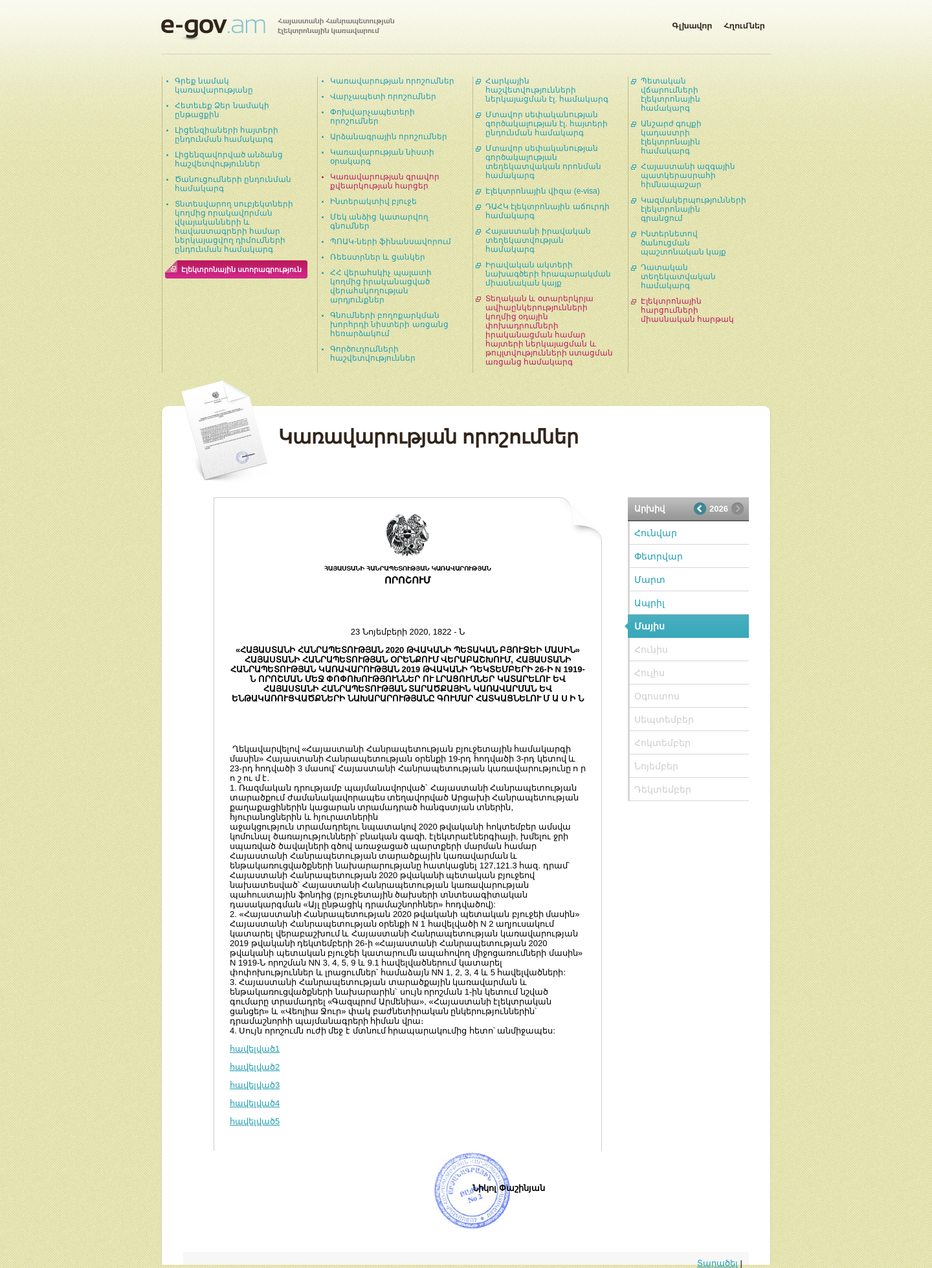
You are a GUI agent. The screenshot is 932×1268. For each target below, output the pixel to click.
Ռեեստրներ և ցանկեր (377, 257)
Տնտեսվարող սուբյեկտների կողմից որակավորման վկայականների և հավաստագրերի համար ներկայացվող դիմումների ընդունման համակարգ (234, 226)
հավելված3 (255, 1085)
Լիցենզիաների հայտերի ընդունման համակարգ (226, 135)
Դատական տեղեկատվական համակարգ (678, 276)
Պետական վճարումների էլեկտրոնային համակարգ (670, 94)
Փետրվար (658, 556)
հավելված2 (255, 1067)
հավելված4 (255, 1103)
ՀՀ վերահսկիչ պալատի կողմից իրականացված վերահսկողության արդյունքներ (381, 286)
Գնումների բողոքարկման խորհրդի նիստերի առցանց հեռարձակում (389, 324)
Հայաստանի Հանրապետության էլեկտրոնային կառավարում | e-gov (277, 29)
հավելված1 (255, 1049)
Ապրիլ (649, 603)
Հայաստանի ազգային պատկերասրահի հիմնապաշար (688, 175)
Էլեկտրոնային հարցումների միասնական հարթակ (687, 310)
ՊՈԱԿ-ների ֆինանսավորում (390, 241)
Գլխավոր (692, 23)
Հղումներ (744, 23)
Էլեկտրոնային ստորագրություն (241, 269)
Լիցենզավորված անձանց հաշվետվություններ (229, 159)
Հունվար (655, 533)
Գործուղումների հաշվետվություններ (373, 354)
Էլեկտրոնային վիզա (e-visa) (542, 191)
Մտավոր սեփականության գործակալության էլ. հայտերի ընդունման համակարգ (546, 123)
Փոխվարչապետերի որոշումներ (372, 117)
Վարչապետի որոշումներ (383, 96)
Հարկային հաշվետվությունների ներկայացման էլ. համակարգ (546, 90)
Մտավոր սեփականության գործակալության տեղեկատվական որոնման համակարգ (543, 162)
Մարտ (649, 579)
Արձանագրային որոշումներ (388, 136)
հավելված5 (255, 1121)
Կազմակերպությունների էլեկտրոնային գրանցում (693, 209)
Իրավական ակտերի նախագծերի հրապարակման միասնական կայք (548, 274)
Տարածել (717, 1263)
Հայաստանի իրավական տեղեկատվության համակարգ (538, 240)
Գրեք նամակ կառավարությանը (214, 85)
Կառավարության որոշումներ (392, 80)
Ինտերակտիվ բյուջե (373, 201)
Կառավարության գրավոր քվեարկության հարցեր (384, 181)
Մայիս (649, 626)
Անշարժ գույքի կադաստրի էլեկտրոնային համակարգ (671, 137)
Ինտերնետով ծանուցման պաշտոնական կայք (683, 242)
